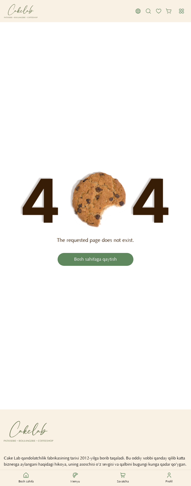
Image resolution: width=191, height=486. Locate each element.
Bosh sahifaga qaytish (95, 259)
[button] (138, 11)
